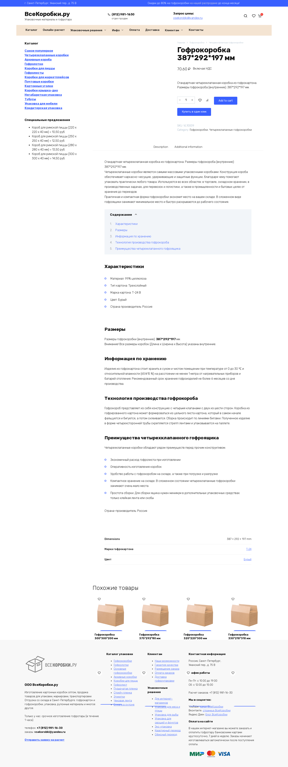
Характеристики (126, 222)
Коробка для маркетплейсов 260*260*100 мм (107, 712)
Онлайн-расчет (54, 30)
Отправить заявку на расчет (44, 739)
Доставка (152, 30)
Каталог (31, 30)
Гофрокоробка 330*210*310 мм (241, 634)
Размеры (121, 228)
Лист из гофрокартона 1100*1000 (151, 712)
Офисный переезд (166, 734)
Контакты (196, 30)
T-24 (248, 547)
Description (158, 144)
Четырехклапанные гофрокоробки (232, 42)
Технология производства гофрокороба (142, 241)
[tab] (158, 144)
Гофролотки (121, 665)
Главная (181, 42)
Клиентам (172, 30)
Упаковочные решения (86, 30)
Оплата (134, 30)
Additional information (189, 144)
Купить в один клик (242, 100)
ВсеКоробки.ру (47, 13)
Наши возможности (167, 661)
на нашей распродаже (203, 3)
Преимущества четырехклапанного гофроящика (147, 247)
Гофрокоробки (198, 42)
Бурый (247, 557)
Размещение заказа (167, 668)
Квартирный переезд (168, 730)
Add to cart (209, 100)
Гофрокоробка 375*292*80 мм (151, 634)
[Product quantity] (186, 99)
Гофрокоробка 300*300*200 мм (108, 634)
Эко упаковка (163, 726)
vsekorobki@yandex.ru (184, 18)
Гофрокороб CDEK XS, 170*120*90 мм (198, 714)
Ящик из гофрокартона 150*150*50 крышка (244, 712)
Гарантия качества (166, 665)
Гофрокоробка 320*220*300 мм (197, 634)
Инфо (116, 30)
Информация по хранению (133, 234)
